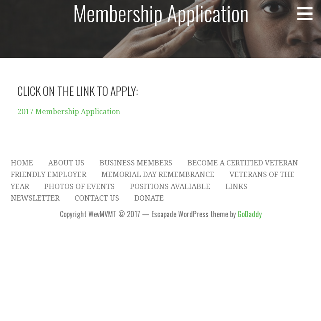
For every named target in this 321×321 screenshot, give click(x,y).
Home (22, 163)
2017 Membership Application (68, 111)
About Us (66, 163)
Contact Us (97, 198)
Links (236, 186)
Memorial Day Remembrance (157, 174)
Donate (149, 198)
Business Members (136, 163)
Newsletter (35, 198)
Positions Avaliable (170, 186)
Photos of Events (79, 186)
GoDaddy (250, 214)
